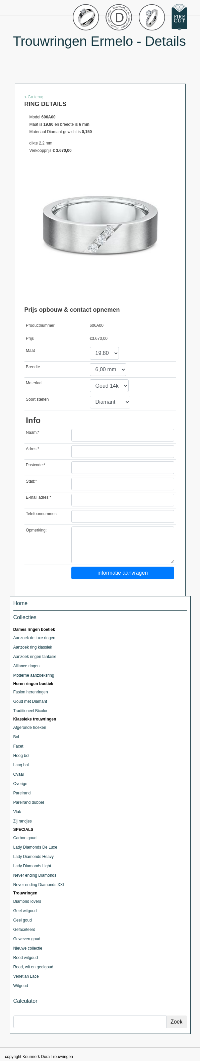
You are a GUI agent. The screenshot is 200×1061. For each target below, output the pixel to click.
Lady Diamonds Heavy (33, 856)
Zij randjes (22, 821)
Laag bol (21, 765)
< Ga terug (34, 97)
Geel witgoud (25, 910)
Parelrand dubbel (28, 802)
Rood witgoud (25, 957)
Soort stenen (37, 399)
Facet (18, 746)
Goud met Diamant (30, 701)
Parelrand (22, 793)
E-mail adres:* (38, 497)
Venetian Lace (26, 976)
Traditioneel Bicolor (30, 710)
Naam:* (32, 432)
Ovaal (18, 774)
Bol (16, 737)
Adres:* (32, 449)
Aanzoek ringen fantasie (35, 656)
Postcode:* (35, 465)
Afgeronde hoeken (29, 727)
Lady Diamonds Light (32, 866)
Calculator (25, 1001)
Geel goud (22, 920)
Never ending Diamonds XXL (39, 884)
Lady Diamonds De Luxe (35, 847)
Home (20, 603)
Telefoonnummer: (41, 513)
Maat (30, 350)
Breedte (33, 367)
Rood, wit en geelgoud (33, 967)
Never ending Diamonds (35, 875)
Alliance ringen (26, 666)
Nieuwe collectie (28, 948)
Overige (20, 783)
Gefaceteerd (24, 929)
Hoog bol (21, 755)
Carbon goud (25, 838)
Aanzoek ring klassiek (32, 647)
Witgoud (20, 985)
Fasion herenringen (30, 692)
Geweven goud (27, 939)
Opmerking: (36, 530)
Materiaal (34, 383)
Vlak (17, 811)
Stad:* (31, 481)
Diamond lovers (27, 901)
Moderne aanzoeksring (33, 675)
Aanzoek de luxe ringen (34, 638)
